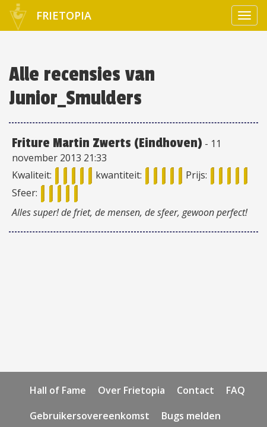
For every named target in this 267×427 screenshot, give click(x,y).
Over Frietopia (131, 390)
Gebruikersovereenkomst (90, 415)
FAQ (235, 390)
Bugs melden (191, 415)
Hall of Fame (58, 390)
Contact (195, 390)
